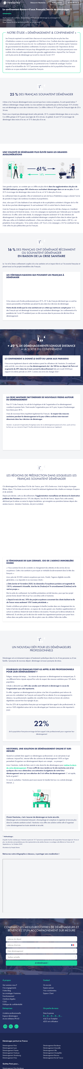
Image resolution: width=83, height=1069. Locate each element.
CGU (5, 1001)
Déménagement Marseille (52, 1048)
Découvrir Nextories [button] (39, 3)
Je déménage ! (41, 963)
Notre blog (7, 990)
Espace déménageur (10, 1016)
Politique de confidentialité (12, 1004)
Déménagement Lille (50, 1050)
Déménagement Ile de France (53, 1058)
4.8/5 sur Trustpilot (50, 1018)
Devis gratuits (57, 3)
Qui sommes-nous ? (10, 985)
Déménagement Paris (10, 1045)
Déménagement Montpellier (52, 1053)
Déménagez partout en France (15, 1041)
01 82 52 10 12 (73, 3)
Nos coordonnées (49, 990)
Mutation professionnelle (12, 1013)
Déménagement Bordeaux (52, 1045)
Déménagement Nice (10, 1058)
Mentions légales (9, 999)
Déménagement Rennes (51, 1055)
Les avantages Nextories (12, 993)
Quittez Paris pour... (11, 1063)
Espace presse (48, 988)
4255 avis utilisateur (50, 1021)
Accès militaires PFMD (11, 1018)
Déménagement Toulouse (11, 1053)
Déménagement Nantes (11, 1050)
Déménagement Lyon (10, 1048)
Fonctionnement (8, 996)
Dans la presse (48, 1013)
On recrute (47, 985)
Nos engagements (9, 988)
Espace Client (48, 993)
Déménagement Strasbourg (12, 1055)
